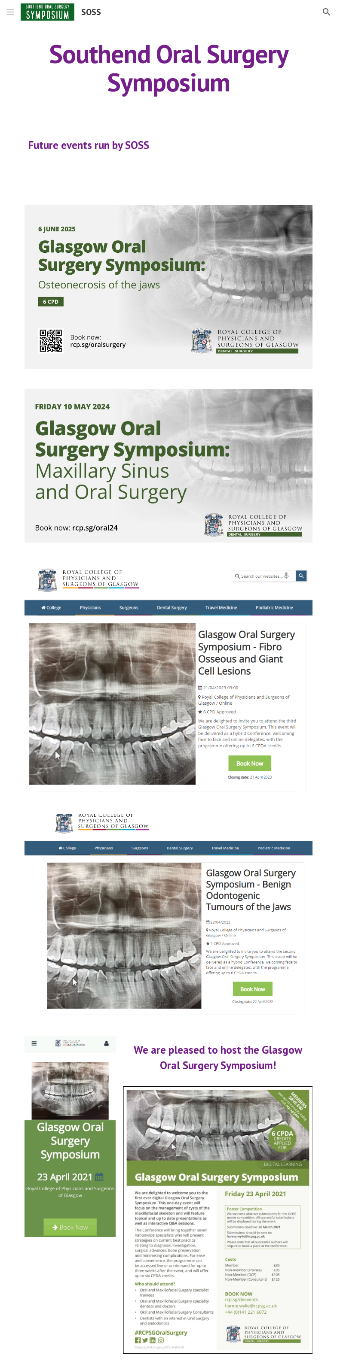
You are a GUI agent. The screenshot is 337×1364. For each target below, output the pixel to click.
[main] (169, 68)
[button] (10, 12)
